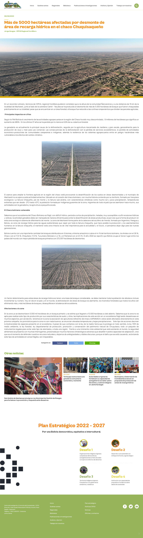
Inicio (32, 6)
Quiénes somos (42, 6)
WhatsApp (92, 343)
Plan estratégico (90, 503)
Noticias (88, 510)
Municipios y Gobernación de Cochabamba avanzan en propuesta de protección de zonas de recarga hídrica (125, 380)
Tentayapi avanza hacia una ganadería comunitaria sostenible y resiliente (74, 379)
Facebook (60, 343)
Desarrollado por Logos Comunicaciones (139, 533)
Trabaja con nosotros (123, 6)
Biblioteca (67, 6)
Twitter (76, 343)
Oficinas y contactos (92, 513)
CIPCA (12, 5)
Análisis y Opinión (106, 6)
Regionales (56, 6)
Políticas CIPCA (90, 506)
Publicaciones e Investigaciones (85, 6)
